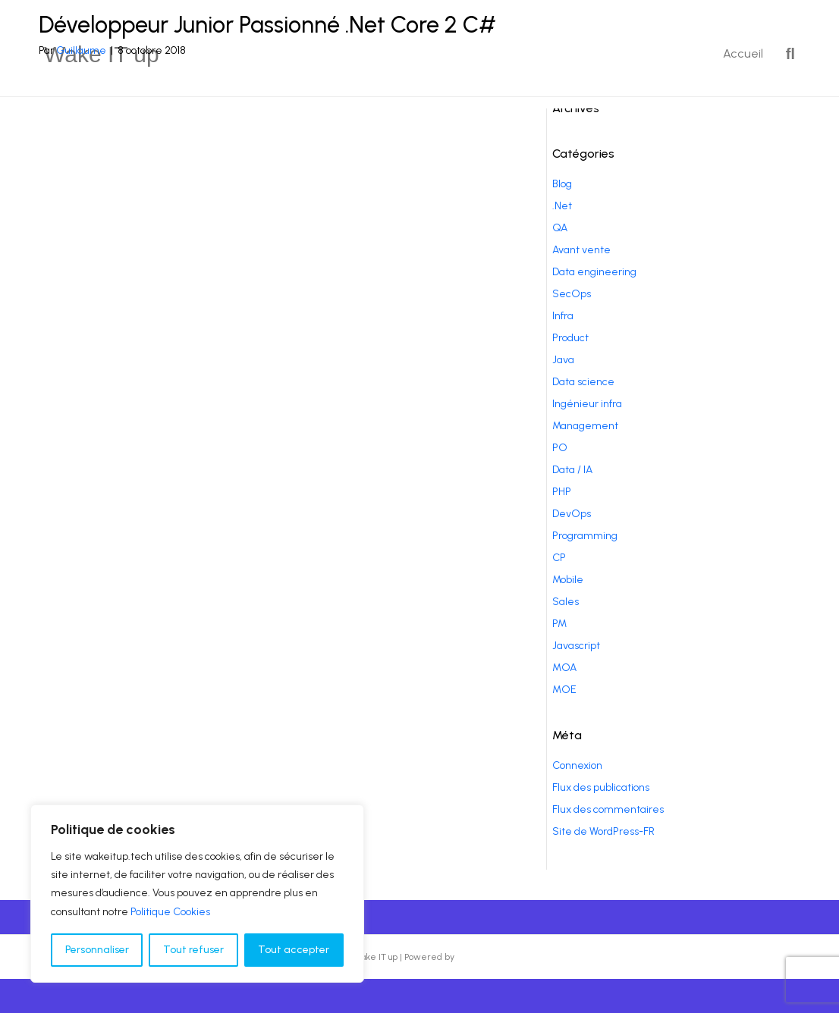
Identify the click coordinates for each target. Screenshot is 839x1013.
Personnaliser (97, 949)
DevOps (571, 513)
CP (559, 557)
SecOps (571, 293)
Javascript (576, 645)
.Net (562, 205)
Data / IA (572, 469)
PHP (561, 491)
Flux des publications (600, 787)
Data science (583, 381)
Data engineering (594, 271)
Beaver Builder (487, 957)
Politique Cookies (170, 911)
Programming (584, 535)
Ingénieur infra (587, 403)
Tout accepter (293, 949)
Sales (565, 601)
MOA (564, 667)
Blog (562, 183)
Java (563, 359)
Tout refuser (193, 949)
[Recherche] (785, 53)
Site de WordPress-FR (603, 831)
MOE (564, 689)
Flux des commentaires (608, 809)
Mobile (567, 579)
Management (585, 425)
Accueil (743, 53)
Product (570, 337)
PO (559, 447)
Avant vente (581, 249)
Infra (562, 315)
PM (559, 623)
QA (559, 227)
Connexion (577, 765)
